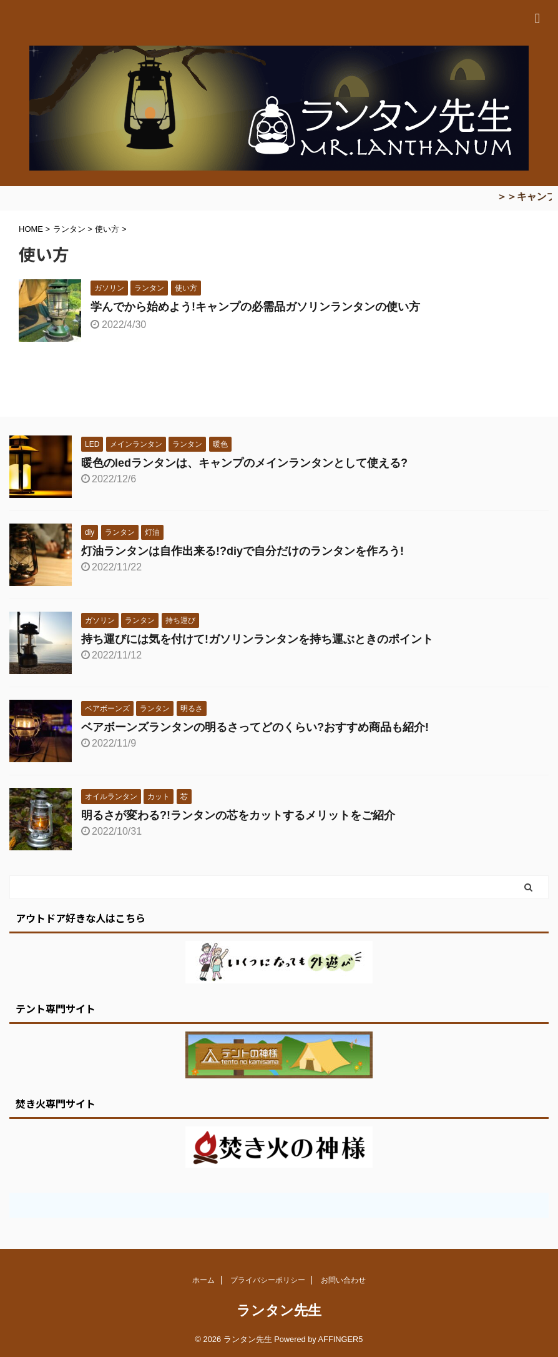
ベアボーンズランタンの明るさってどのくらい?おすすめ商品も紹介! (255, 727)
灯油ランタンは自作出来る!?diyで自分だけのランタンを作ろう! (242, 551)
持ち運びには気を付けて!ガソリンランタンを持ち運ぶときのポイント (257, 639)
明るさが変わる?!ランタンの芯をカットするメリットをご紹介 (238, 815)
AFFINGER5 (340, 1339)
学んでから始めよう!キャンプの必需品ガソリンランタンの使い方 (255, 307)
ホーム (203, 1280)
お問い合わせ (343, 1280)
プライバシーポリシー (267, 1280)
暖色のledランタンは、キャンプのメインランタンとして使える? (244, 463)
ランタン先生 (279, 1310)
